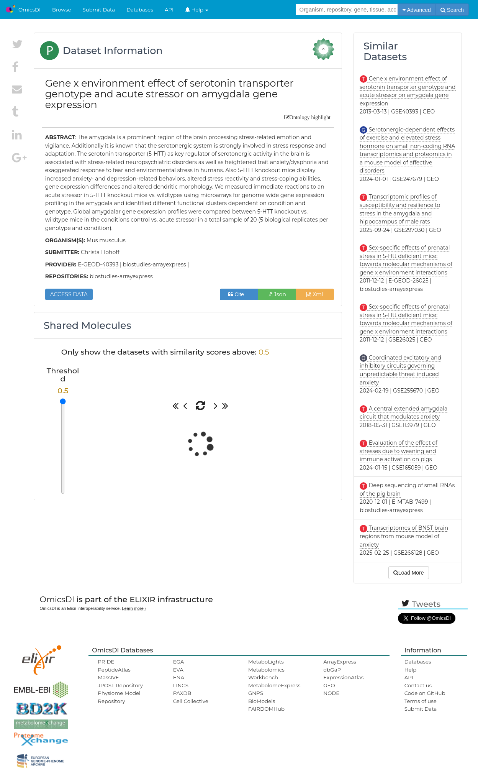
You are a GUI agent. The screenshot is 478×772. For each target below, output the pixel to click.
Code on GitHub (424, 693)
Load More (408, 573)
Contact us (418, 685)
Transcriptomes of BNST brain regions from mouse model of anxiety (404, 536)
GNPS (255, 693)
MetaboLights (266, 662)
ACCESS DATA (69, 294)
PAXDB (182, 693)
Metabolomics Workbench (266, 673)
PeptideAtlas (114, 670)
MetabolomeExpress (274, 685)
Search (452, 10)
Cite (239, 294)
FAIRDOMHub (266, 709)
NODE (331, 693)
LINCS (180, 685)
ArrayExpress (339, 662)
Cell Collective (190, 701)
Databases (139, 10)
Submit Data (99, 10)
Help (197, 10)
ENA (178, 677)
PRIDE (106, 662)
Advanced (417, 10)
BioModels (261, 701)
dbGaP (332, 670)
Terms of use (420, 701)
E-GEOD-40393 (98, 264)
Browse (61, 10)
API (169, 10)
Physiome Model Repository (119, 697)
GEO (329, 685)
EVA (178, 670)
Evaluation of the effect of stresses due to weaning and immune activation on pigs (398, 451)
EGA (178, 662)
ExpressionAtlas (343, 677)
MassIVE (108, 677)
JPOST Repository (120, 685)
